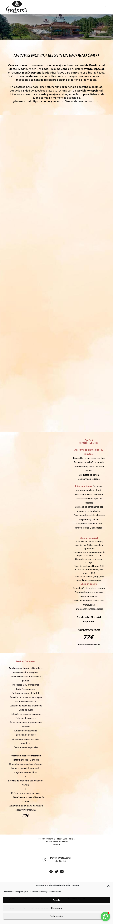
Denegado (56, 908)
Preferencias (56, 916)
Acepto (56, 900)
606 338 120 (60, 861)
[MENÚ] (106, 7)
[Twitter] (56, 871)
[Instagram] (62, 871)
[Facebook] (51, 871)
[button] (108, 885)
